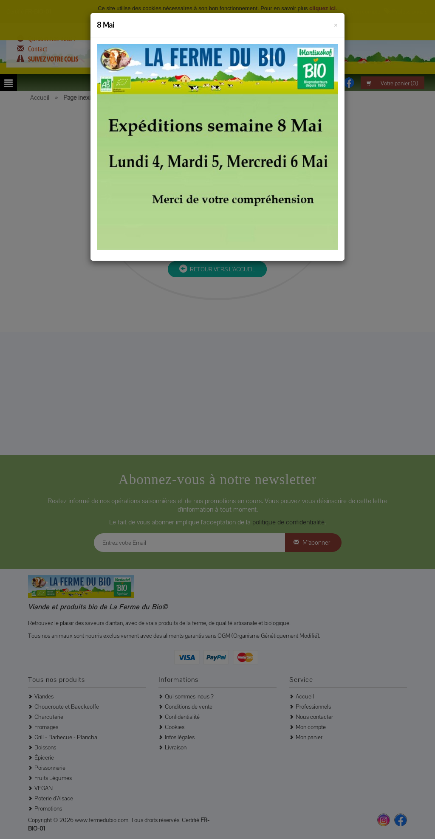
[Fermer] (335, 23)
